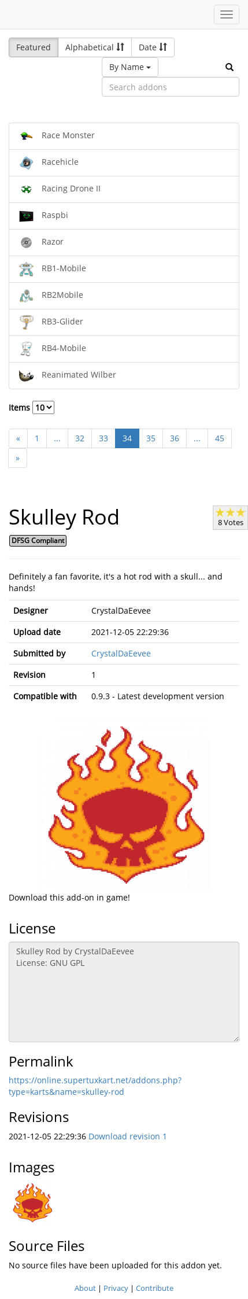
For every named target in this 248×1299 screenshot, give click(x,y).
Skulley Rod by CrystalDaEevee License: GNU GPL (124, 992)
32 (79, 438)
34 (127, 438)
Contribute (154, 1288)
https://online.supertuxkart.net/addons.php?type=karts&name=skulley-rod (95, 1086)
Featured (33, 47)
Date (153, 47)
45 (219, 438)
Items (31, 407)
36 (174, 438)
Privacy (115, 1288)
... (57, 438)
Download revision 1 (127, 1136)
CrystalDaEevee (121, 653)
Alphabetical (94, 47)
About (85, 1288)
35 (151, 438)
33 (103, 438)
